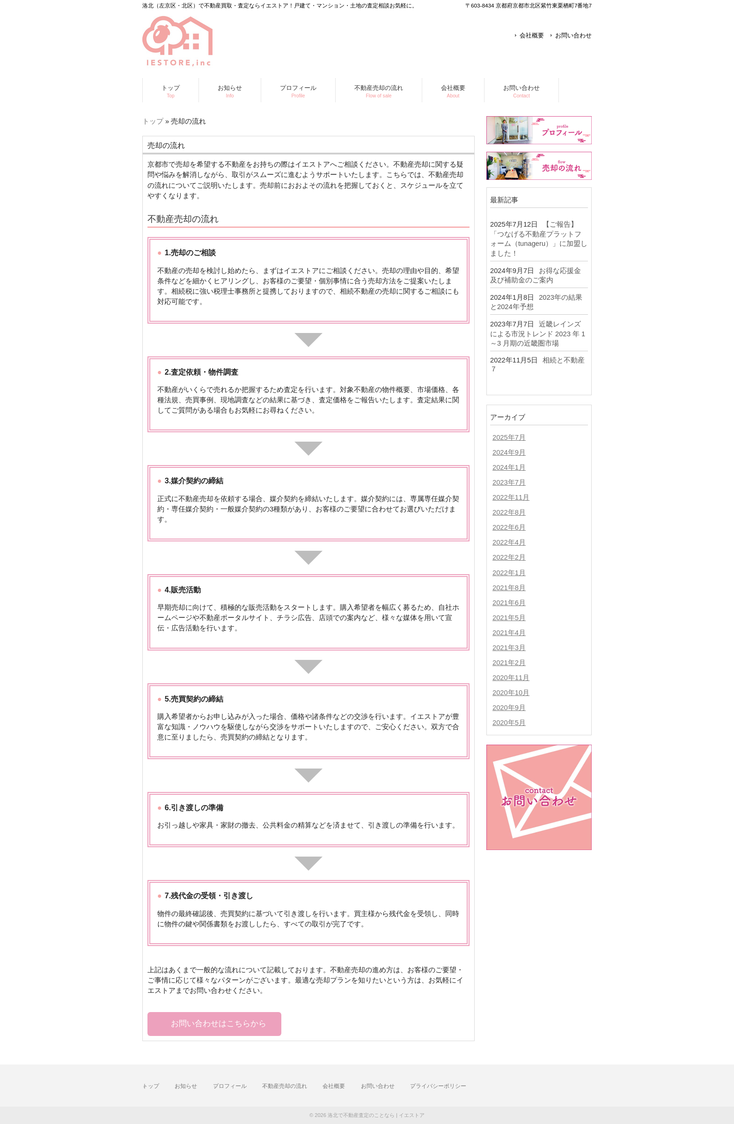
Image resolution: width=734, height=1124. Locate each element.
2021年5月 (509, 617)
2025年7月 (509, 437)
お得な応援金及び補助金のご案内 (535, 275)
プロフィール (230, 1086)
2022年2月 (509, 557)
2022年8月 (509, 512)
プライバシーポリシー (438, 1086)
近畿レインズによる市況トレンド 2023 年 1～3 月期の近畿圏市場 (537, 333)
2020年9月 (509, 707)
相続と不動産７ (537, 364)
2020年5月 (509, 722)
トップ (152, 121)
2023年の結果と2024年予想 (536, 302)
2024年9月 (509, 452)
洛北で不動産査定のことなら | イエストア (376, 1115)
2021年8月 (509, 588)
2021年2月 (509, 662)
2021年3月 (509, 647)
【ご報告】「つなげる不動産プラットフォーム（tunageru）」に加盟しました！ (538, 239)
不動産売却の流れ (284, 1086)
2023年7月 (509, 482)
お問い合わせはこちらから (218, 1023)
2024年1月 (509, 467)
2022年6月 (509, 527)
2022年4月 (509, 542)
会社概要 (532, 35)
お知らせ (186, 1086)
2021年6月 (509, 602)
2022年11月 (510, 497)
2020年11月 (510, 677)
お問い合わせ (573, 35)
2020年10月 (510, 692)
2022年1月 (509, 573)
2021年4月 (509, 632)
